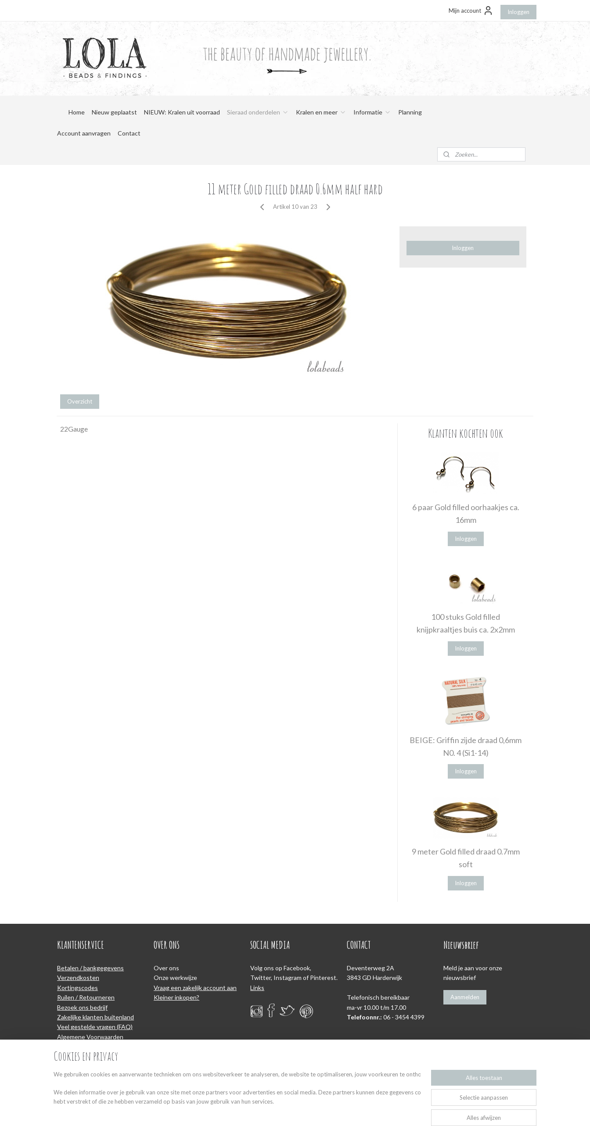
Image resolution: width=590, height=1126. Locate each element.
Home (76, 112)
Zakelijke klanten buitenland (95, 1017)
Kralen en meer (321, 112)
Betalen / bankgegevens (90, 968)
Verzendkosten (78, 977)
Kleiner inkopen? (176, 997)
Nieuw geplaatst (114, 112)
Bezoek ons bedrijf (82, 1007)
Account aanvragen (84, 133)
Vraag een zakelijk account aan (195, 987)
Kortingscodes (77, 987)
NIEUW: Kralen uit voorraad (182, 112)
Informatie (372, 112)
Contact (129, 133)
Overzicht (79, 401)
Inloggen (518, 11)
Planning (410, 112)
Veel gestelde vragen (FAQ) (95, 1026)
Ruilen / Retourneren (86, 997)
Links (257, 987)
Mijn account (471, 10)
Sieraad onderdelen (258, 112)
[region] (237, 1098)
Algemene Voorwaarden (90, 1036)
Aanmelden (464, 997)
